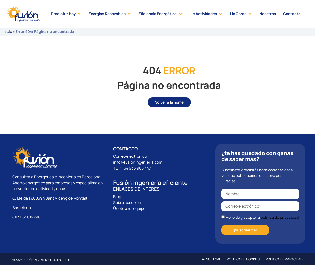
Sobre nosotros (127, 202)
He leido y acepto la (262, 217)
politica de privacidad (280, 217)
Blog (117, 196)
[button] (66, 14)
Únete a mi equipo (129, 208)
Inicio (7, 31)
